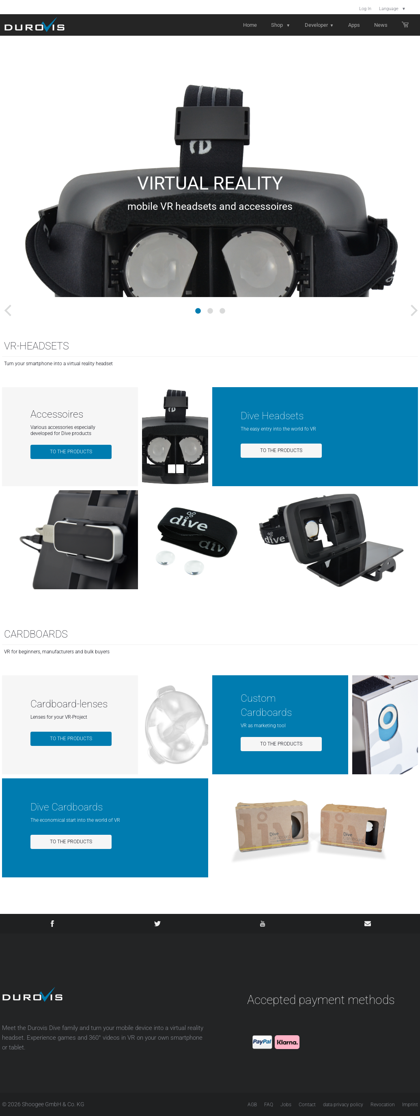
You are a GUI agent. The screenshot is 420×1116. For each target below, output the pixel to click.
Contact (307, 1104)
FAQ (268, 1104)
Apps (354, 25)
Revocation (382, 1104)
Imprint (410, 1104)
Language (392, 8)
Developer (319, 25)
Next (408, 306)
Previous (6, 306)
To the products (71, 452)
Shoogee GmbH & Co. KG (53, 1104)
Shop (280, 25)
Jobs (285, 1104)
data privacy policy (343, 1104)
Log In (365, 8)
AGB (252, 1104)
